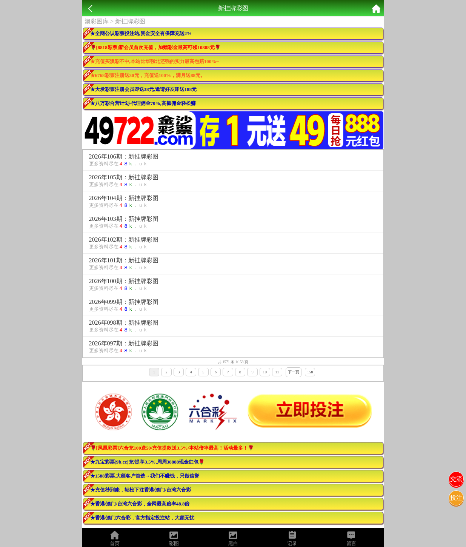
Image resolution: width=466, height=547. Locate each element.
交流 (456, 479)
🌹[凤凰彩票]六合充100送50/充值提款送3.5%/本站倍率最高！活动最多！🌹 (172, 448)
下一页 (293, 372)
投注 (456, 498)
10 (265, 372)
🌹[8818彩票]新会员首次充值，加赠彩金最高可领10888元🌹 (155, 47)
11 (277, 372)
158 (310, 372)
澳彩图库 (97, 21)
